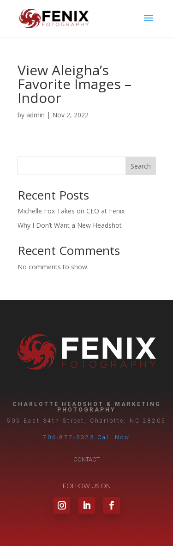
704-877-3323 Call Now (86, 437)
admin (35, 114)
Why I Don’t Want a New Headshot (70, 225)
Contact (86, 459)
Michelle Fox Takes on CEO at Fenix (71, 210)
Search (141, 166)
